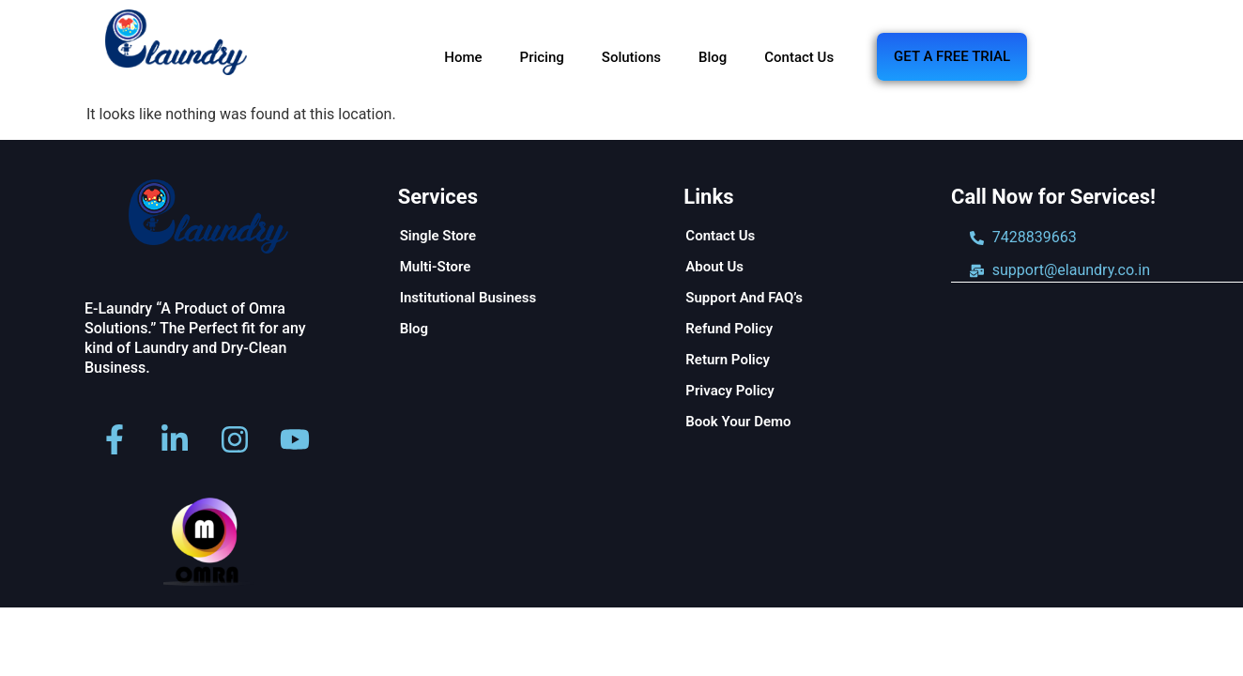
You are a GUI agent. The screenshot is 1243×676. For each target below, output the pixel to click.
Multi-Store (435, 266)
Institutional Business (468, 297)
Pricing (542, 57)
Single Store (438, 235)
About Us (714, 266)
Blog (712, 57)
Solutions (631, 57)
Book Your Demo (737, 421)
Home (463, 57)
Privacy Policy (729, 390)
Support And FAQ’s (744, 297)
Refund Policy (729, 328)
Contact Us (799, 57)
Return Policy (727, 359)
